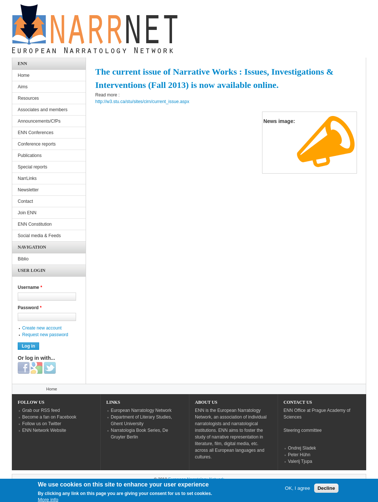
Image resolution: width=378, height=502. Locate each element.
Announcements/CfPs (39, 121)
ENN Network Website (44, 430)
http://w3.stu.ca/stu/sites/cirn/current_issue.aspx (142, 101)
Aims (23, 86)
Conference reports (37, 144)
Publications (30, 155)
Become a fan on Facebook (49, 417)
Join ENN (27, 212)
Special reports (32, 167)
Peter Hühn (299, 454)
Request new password (45, 334)
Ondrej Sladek (302, 448)
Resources (28, 98)
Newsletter (28, 189)
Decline (326, 490)
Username (30, 287)
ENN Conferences (36, 132)
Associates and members (43, 109)
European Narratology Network (141, 410)
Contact (25, 201)
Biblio (23, 259)
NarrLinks (27, 178)
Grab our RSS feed (41, 410)
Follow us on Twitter (41, 423)
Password (30, 307)
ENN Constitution (35, 224)
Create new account (42, 328)
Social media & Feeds (39, 235)
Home (24, 75)
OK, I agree (297, 490)
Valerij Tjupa (300, 461)
